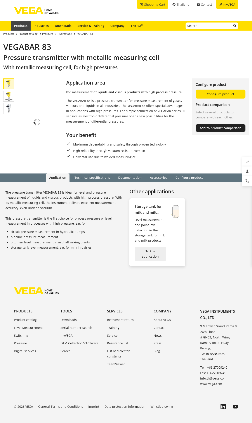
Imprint (93, 403)
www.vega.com (211, 380)
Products (21, 26)
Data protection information (124, 403)
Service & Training (91, 26)
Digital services (25, 347)
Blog (157, 347)
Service (112, 331)
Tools (66, 307)
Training (113, 324)
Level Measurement (28, 324)
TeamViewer (116, 360)
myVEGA (67, 331)
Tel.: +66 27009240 (213, 363)
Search (66, 347)
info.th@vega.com (213, 374)
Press (158, 339)
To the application (150, 250)
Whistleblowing (162, 403)
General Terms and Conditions (60, 403)
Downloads (63, 26)
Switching (21, 331)
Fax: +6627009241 (213, 369)
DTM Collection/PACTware (79, 339)
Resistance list (117, 339)
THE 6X (137, 25)
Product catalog (25, 316)
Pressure (20, 339)
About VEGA (162, 316)
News (158, 331)
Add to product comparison (220, 128)
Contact (159, 324)
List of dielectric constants (118, 349)
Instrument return (120, 316)
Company (117, 26)
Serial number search (76, 324)
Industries (41, 26)
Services (115, 307)
